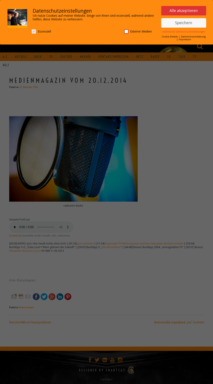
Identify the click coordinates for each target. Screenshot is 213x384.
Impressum (185, 39)
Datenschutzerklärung (193, 36)
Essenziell (41, 31)
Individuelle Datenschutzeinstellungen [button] (183, 31)
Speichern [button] (183, 22)
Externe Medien (138, 31)
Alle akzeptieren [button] (184, 10)
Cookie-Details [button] (170, 36)
